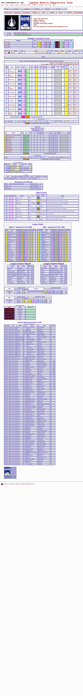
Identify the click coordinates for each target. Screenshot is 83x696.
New (50, 5)
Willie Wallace (11, 105)
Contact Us (12, 484)
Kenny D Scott (9, 143)
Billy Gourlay (9, 151)
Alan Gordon (11, 109)
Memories (23, 5)
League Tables (37, 224)
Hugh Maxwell (9, 150)
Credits (17, 484)
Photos (17, 5)
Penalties (35, 12)
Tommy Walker (7, 42)
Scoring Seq (26, 12)
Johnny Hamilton (10, 113)
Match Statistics (20, 305)
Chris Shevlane (10, 75)
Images (12, 5)
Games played (78, 12)
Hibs (46, 5)
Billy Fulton (9, 140)
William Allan (9, 146)
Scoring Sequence (18, 162)
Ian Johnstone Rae (10, 136)
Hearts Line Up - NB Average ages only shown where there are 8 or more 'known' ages (41, 61)
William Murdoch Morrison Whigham (14, 135)
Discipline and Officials (23, 182)
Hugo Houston (9, 145)
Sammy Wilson (9, 148)
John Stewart (9, 138)
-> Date (47, 8)
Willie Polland (11, 83)
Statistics (34, 5)
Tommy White (11, 96)
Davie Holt (10, 79)
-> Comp (37, 8)
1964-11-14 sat (76, 71)
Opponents (17, 12)
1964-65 (13, 52)
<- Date (16, 8)
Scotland (41, 5)
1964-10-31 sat (71, 71)
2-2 (49, 52)
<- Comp (27, 8)
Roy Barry (10, 100)
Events (60, 12)
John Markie (9, 141)
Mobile (29, 5)
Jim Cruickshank (11, 71)
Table (43, 12)
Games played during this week (30, 322)
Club (7, 5)
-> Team (58, 8)
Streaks (52, 12)
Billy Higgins (11, 92)
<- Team (6, 8)
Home (2, 5)
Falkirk (20, 52)
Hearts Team (8, 12)
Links (54, 5)
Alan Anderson (10, 88)
